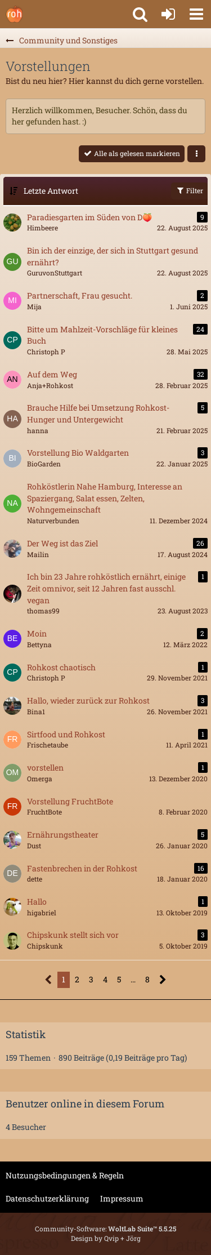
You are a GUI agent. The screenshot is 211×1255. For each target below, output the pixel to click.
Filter (189, 190)
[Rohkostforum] (14, 14)
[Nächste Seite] (163, 980)
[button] (196, 14)
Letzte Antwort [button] (51, 190)
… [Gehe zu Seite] (133, 979)
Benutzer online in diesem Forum (85, 1103)
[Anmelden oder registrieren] (168, 14)
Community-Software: (105, 1228)
